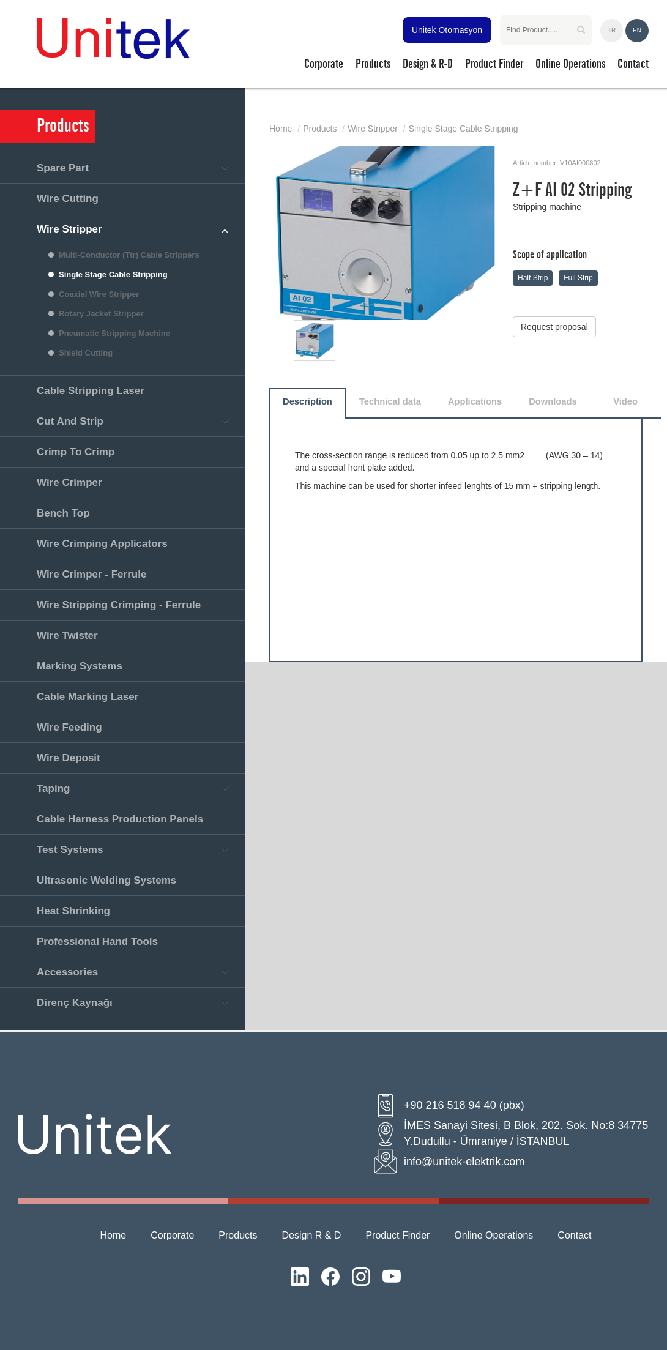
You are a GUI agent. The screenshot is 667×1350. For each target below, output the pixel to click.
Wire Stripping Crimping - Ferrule (119, 605)
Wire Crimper (69, 482)
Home (280, 128)
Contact (574, 1235)
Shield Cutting (86, 352)
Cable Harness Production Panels (120, 819)
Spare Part (63, 168)
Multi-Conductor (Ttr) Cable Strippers (129, 254)
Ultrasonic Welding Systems (106, 880)
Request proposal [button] (554, 327)
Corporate (172, 1235)
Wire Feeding (69, 727)
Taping (53, 788)
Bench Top (63, 513)
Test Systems (70, 850)
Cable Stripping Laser (90, 391)
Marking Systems (79, 666)
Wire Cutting (68, 198)
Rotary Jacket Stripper (101, 313)
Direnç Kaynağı (75, 1003)
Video (625, 401)
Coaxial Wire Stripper (99, 294)
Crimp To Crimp (75, 452)
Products (320, 128)
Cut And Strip (70, 421)
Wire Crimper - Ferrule (91, 574)
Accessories (67, 972)
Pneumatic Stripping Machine (114, 333)
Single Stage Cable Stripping (113, 274)
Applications (475, 401)
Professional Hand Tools (97, 941)
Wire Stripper (69, 229)
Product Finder (397, 1235)
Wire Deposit (68, 758)
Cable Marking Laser (87, 697)
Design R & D (311, 1235)
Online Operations (493, 1235)
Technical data (390, 401)
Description (307, 401)
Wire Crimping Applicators (102, 544)
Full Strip (578, 278)
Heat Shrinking (73, 911)
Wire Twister (67, 635)
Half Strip (533, 278)
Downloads (552, 401)
